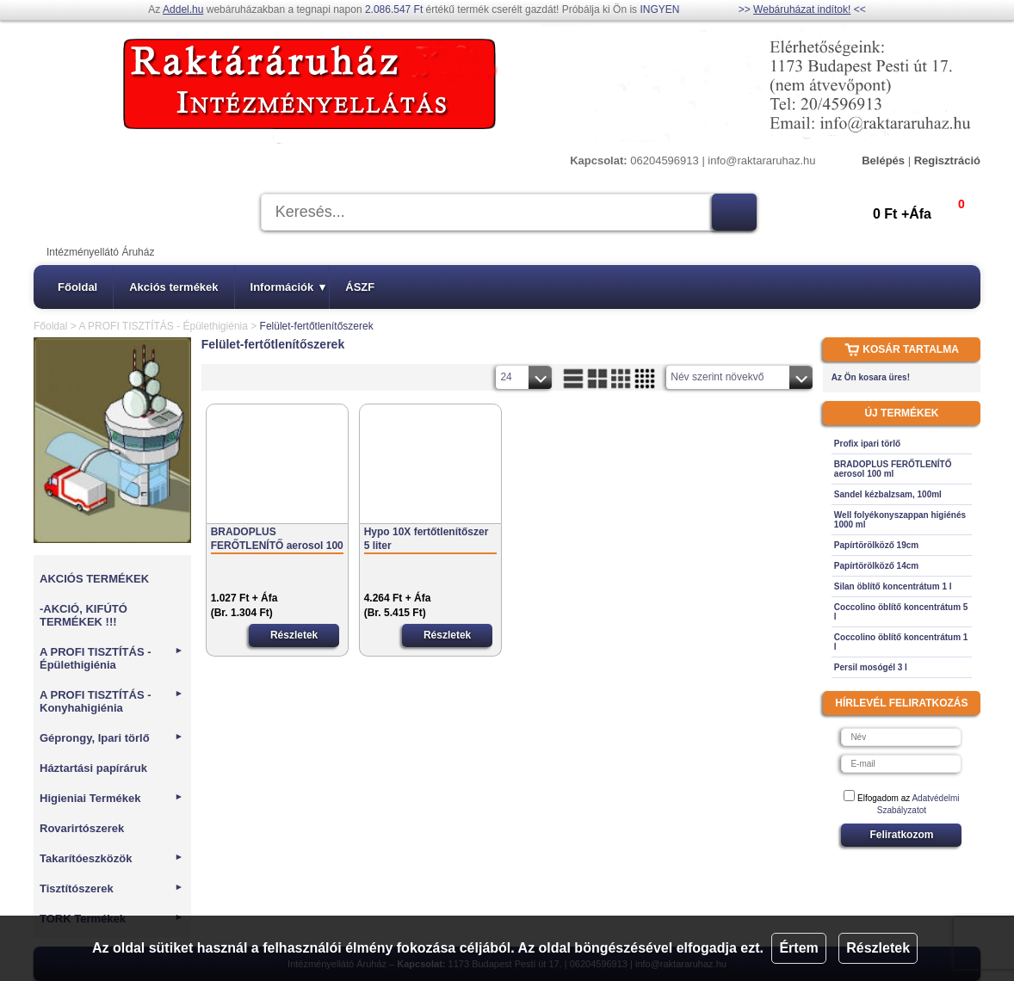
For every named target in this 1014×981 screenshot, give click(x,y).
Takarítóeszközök (111, 858)
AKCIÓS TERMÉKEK (94, 578)
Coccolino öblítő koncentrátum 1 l (901, 641)
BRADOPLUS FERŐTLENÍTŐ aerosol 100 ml (277, 539)
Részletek (878, 948)
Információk (288, 287)
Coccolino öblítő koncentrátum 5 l (901, 611)
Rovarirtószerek (82, 828)
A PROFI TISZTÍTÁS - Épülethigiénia (163, 326)
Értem (798, 948)
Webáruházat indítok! (801, 9)
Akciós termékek (173, 287)
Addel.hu (183, 9)
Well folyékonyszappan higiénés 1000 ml (900, 519)
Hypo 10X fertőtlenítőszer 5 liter (426, 539)
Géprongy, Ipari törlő (111, 737)
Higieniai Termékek (111, 798)
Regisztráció (947, 160)
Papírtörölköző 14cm (876, 566)
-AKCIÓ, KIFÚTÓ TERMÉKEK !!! (83, 615)
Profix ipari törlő (867, 443)
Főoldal (77, 287)
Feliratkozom (901, 835)
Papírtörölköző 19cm (876, 545)
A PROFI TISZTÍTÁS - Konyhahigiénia (111, 701)
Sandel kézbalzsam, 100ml (888, 494)
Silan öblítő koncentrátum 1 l (893, 586)
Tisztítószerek (111, 888)
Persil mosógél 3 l (870, 667)
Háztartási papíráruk (93, 768)
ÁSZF (359, 287)
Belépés (883, 160)
